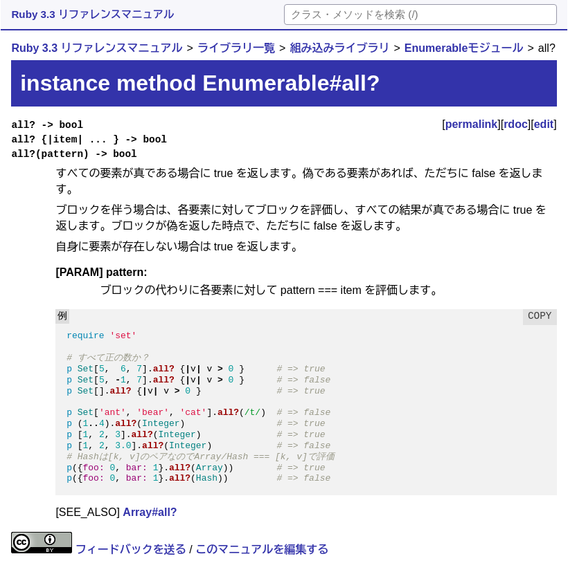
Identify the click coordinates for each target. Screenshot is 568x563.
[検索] (420, 14)
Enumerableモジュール (464, 48)
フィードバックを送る (131, 549)
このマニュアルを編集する (261, 549)
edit (543, 124)
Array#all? (150, 512)
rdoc (516, 124)
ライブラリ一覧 (236, 48)
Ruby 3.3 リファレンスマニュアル (92, 14)
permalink (471, 124)
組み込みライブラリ (339, 48)
